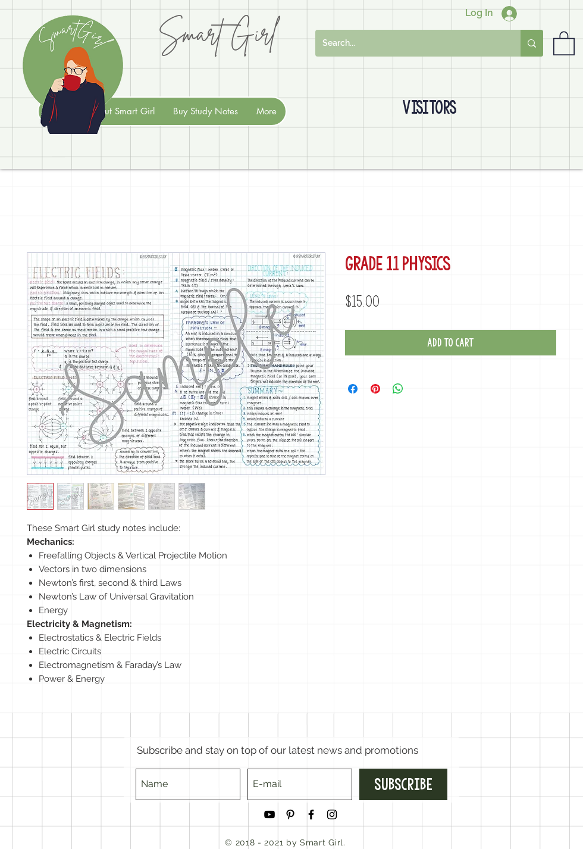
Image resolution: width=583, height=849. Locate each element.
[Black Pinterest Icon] (290, 814)
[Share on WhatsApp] (398, 389)
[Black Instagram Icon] (331, 814)
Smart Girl (217, 33)
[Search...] (409, 43)
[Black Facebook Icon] (311, 814)
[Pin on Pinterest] (375, 389)
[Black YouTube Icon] (269, 814)
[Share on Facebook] (353, 389)
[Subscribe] (403, 784)
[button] (564, 42)
